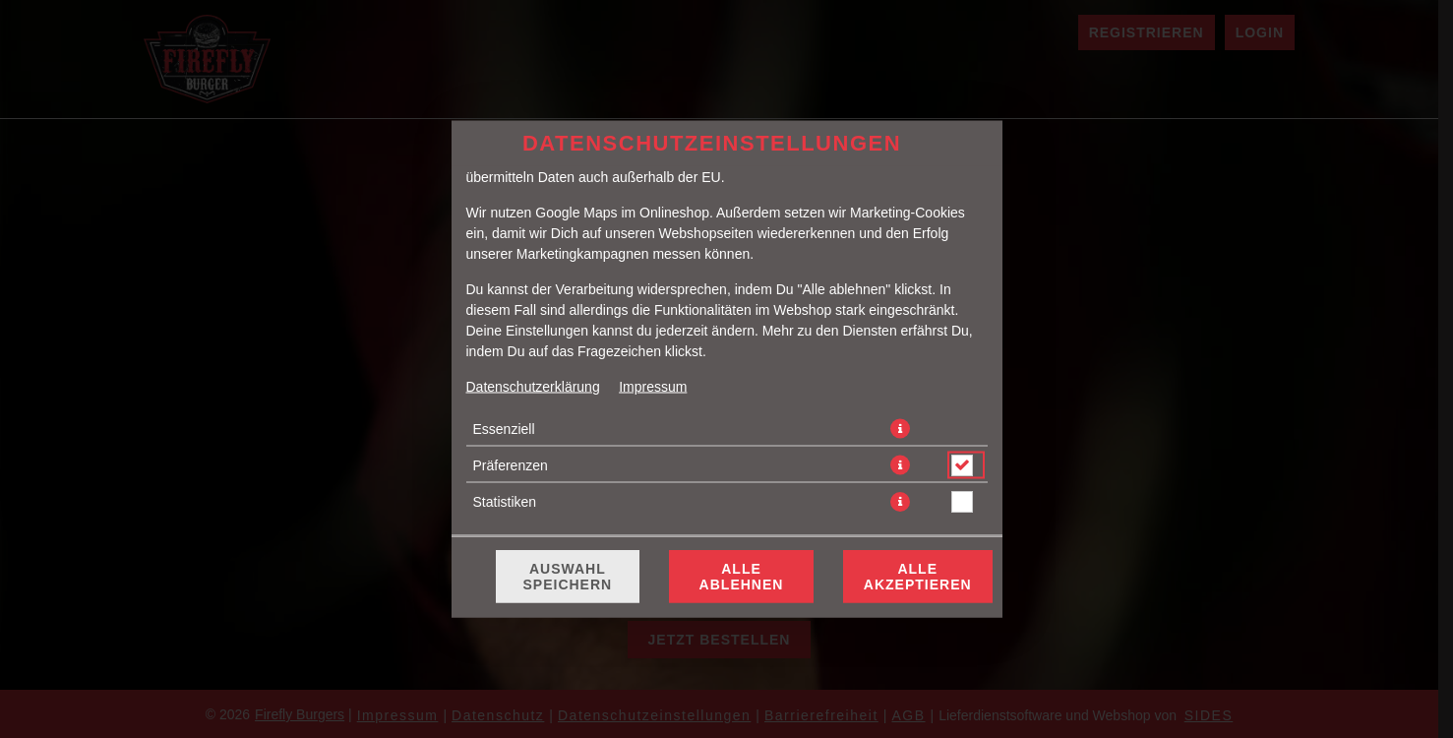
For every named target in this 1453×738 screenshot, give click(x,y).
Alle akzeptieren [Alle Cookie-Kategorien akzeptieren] (918, 576)
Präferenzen (510, 465)
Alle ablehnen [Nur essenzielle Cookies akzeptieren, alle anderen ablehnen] (741, 576)
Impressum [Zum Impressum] (653, 387)
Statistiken (505, 502)
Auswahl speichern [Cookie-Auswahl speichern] (568, 576)
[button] (900, 429)
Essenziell (504, 429)
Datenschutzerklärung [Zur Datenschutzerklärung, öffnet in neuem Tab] (533, 387)
